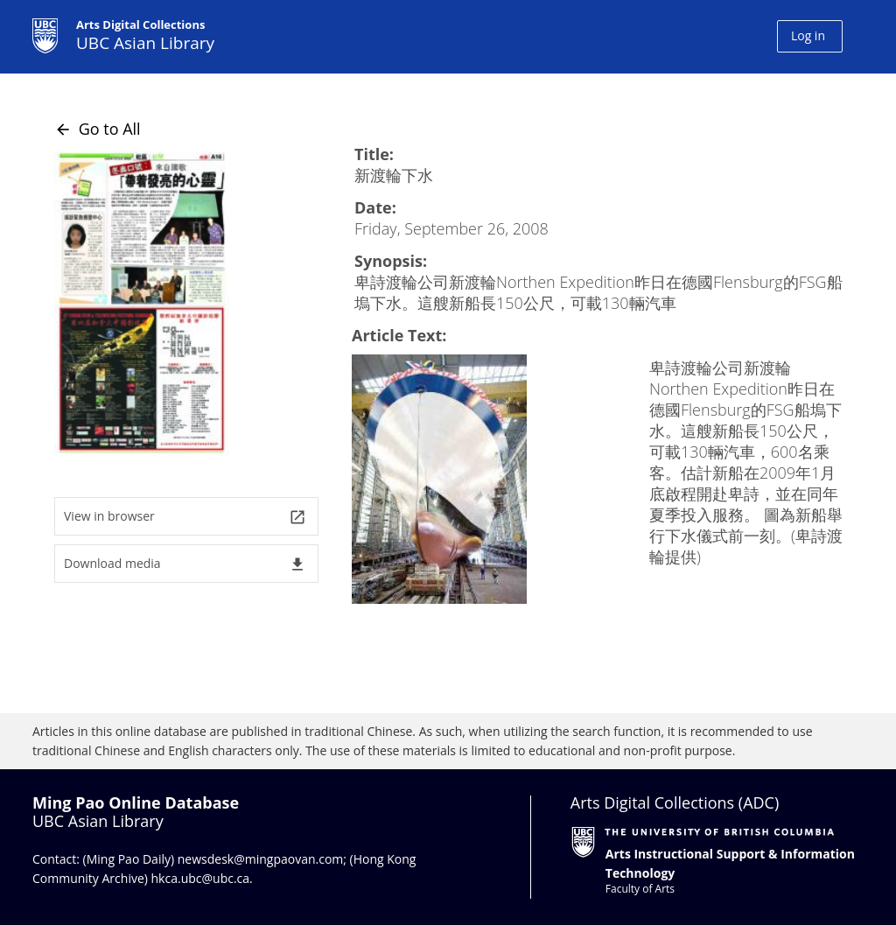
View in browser (185, 517)
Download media (185, 564)
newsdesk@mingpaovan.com (261, 859)
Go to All (97, 128)
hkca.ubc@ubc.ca (200, 878)
